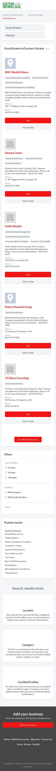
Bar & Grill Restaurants (15, 561)
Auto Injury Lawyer (14, 553)
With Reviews (14, 492)
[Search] (49, 35)
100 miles (12, 477)
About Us (35, 739)
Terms (20, 744)
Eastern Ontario (35, 15)
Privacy (27, 744)
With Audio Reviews (17, 497)
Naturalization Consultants (17, 569)
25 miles (12, 467)
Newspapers (11, 565)
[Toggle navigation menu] (52, 5)
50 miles (12, 472)
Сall (28, 120)
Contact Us (46, 739)
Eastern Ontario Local (13, 15)
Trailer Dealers (12, 538)
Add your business (28, 725)
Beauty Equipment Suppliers (18, 541)
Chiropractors (11, 573)
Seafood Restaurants (15, 549)
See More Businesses (28, 439)
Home (7, 739)
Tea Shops (10, 557)
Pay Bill (36, 744)
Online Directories (20, 739)
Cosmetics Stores (13, 545)
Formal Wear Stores (14, 534)
